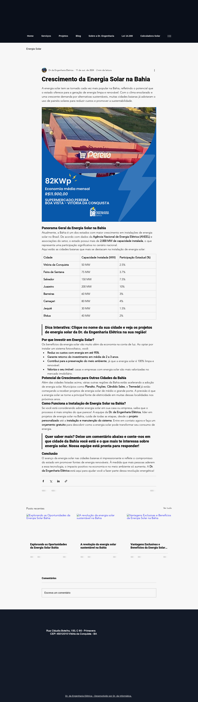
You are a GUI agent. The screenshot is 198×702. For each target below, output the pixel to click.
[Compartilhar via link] (66, 481)
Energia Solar (33, 49)
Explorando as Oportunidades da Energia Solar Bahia (48, 546)
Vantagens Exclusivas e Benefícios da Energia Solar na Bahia (148, 546)
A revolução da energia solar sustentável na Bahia (98, 546)
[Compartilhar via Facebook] (43, 481)
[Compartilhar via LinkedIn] (58, 481)
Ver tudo (167, 508)
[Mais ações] (154, 70)
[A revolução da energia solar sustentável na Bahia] (99, 526)
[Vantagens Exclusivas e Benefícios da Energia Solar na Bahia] (149, 526)
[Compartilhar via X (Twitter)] (50, 481)
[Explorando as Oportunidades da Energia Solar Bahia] (48, 526)
